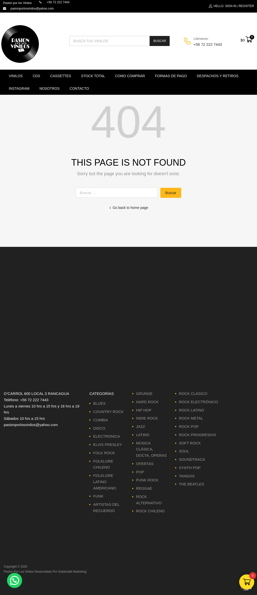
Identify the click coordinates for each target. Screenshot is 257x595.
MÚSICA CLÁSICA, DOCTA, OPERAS (151, 449)
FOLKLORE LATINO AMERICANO (104, 481)
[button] (14, 580)
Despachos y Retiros (217, 76)
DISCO (99, 428)
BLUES (99, 403)
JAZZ (140, 426)
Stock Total (93, 76)
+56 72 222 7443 (206, 44)
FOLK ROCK (104, 453)
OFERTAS (144, 464)
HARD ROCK (147, 402)
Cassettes (60, 76)
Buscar (159, 41)
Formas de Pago (171, 76)
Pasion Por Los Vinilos (19, 571)
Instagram (19, 88)
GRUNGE (144, 393)
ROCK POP (189, 426)
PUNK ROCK (147, 480)
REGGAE (144, 488)
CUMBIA (100, 420)
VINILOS (16, 76)
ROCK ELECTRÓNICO (198, 402)
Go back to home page (128, 208)
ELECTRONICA (106, 436)
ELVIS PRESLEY (107, 444)
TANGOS (187, 476)
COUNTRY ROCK (108, 411)
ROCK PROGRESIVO (197, 435)
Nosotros (49, 88)
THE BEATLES (191, 484)
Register (246, 6)
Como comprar (130, 76)
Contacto (79, 88)
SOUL (184, 451)
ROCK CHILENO (150, 511)
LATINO (142, 435)
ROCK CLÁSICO (193, 393)
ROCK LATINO (191, 410)
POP (140, 472)
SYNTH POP (190, 468)
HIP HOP (143, 410)
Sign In (230, 6)
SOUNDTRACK (192, 459)
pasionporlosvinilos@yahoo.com (32, 8)
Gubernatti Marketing (72, 571)
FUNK (98, 496)
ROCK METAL (191, 418)
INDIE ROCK (147, 418)
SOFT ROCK (190, 443)
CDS (36, 76)
